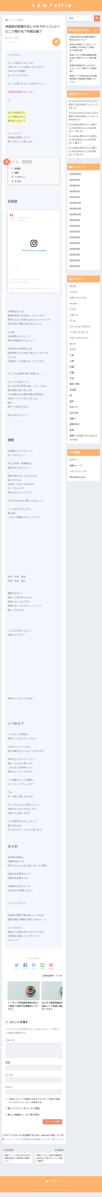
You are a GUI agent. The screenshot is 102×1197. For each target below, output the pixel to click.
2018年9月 (75, 223)
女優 (72, 379)
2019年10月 (75, 176)
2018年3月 (75, 258)
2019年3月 (75, 187)
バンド (73, 326)
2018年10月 (75, 217)
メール (9, 1074)
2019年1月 (75, 199)
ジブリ (73, 314)
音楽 (72, 438)
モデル (73, 355)
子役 (72, 385)
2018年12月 (75, 205)
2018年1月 (75, 270)
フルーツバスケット (80, 344)
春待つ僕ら (75, 391)
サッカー (74, 308)
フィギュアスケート (80, 338)
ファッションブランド (81, 332)
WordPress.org (78, 486)
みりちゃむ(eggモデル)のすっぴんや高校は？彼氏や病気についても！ (83, 106)
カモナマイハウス (78, 302)
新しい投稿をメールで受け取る (24, 1114)
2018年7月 (75, 235)
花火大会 (74, 421)
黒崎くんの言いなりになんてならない (83, 446)
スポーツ (74, 320)
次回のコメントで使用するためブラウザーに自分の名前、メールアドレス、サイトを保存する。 (35, 1100)
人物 (72, 361)
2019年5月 (75, 182)
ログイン (74, 469)
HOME (51, 1185)
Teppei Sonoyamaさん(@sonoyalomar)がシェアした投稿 (33, 287)
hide (27, 160)
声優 (72, 373)
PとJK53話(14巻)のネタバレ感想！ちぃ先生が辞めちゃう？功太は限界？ (83, 129)
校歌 (15, 171)
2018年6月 (75, 241)
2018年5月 (75, 246)
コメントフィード (78, 480)
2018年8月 (75, 229)
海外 (72, 409)
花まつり (74, 415)
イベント (74, 296)
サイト (8, 1086)
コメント (9, 1039)
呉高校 (16, 167)
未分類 (59, 974)
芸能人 (73, 426)
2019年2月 (75, 193)
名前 (8, 1062)
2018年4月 (75, 252)
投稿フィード (76, 475)
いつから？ (18, 175)
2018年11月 (75, 211)
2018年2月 (75, 264)
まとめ (16, 180)
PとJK (73, 291)
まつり (73, 350)
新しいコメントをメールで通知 (24, 1108)
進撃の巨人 (75, 432)
